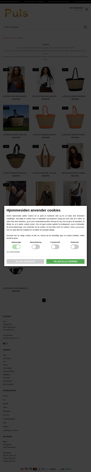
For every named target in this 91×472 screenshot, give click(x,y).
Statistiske (75, 242)
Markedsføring (35, 242)
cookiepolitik (79, 227)
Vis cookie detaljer (13, 252)
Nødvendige (16, 242)
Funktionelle (55, 242)
